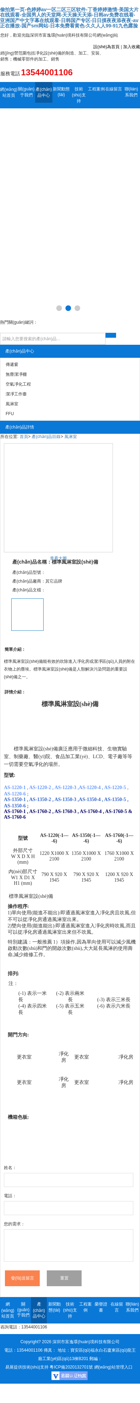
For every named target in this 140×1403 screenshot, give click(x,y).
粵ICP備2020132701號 (71, 1367)
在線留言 (113, 89)
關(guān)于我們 (26, 92)
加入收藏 (131, 46)
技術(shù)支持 (78, 95)
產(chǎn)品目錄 (46, 436)
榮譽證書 (101, 1307)
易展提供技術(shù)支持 (27, 1367)
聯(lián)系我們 (131, 92)
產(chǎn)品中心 (44, 92)
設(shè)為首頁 (106, 46)
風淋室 (70, 436)
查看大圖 (58, 558)
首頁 (24, 436)
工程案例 (96, 89)
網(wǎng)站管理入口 (113, 1367)
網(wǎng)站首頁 (8, 92)
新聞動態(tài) (61, 92)
